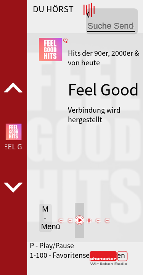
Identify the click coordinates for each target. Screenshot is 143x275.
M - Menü (46, 218)
